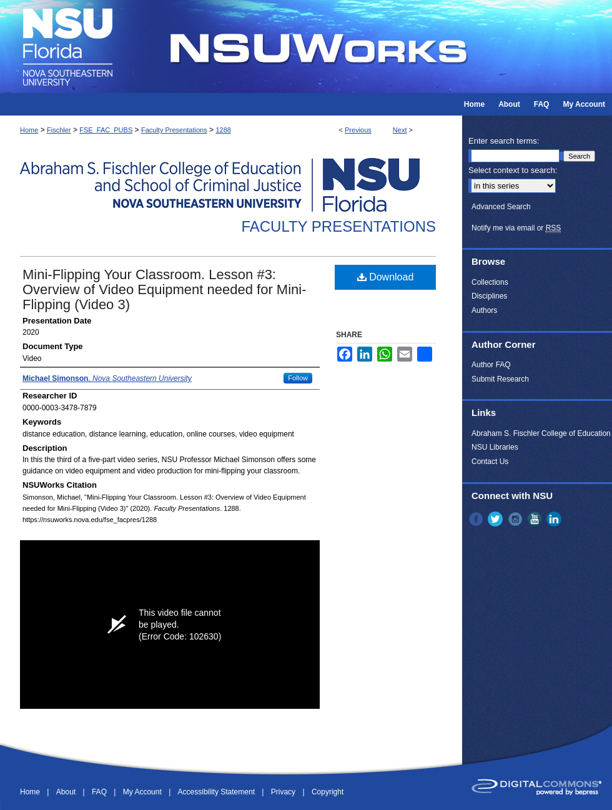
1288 (222, 130)
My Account (143, 792)
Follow (298, 378)
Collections (489, 282)
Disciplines (489, 296)
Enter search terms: (503, 141)
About (67, 792)
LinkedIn (555, 518)
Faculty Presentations (174, 130)
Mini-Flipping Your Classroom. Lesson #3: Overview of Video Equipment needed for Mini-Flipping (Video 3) (164, 289)
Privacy (284, 792)
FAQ (100, 792)
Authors (484, 310)
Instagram (516, 518)
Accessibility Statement (217, 792)
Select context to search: (512, 170)
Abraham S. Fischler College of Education (541, 433)
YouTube (536, 518)
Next (400, 130)
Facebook (477, 518)
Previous (358, 130)
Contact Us (489, 461)
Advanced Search (501, 206)
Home (29, 130)
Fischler (59, 130)
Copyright (327, 792)
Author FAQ (491, 364)
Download (385, 277)
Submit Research (500, 379)
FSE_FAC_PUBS (105, 130)
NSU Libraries (494, 447)
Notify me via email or (516, 228)
